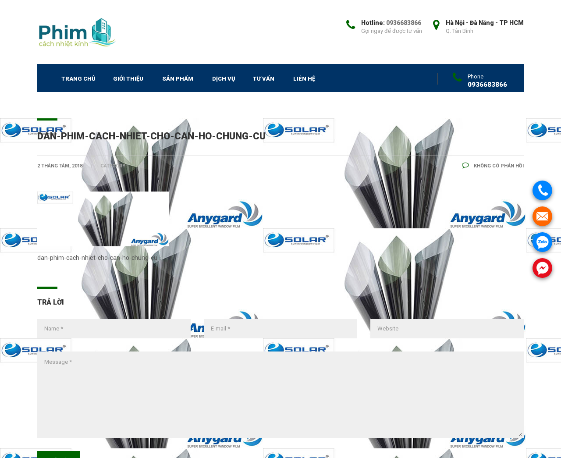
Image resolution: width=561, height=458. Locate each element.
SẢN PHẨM (177, 78)
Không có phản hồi (493, 166)
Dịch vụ (223, 78)
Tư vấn (263, 78)
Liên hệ (304, 78)
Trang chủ (78, 78)
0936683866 (403, 22)
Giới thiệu (128, 78)
